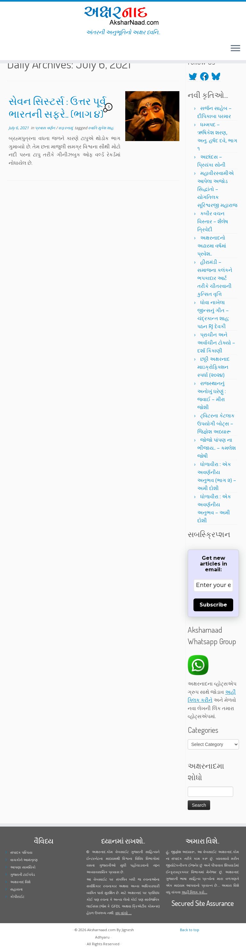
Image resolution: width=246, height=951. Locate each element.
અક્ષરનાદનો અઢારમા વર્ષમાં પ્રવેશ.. (211, 245)
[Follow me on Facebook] (14, 49)
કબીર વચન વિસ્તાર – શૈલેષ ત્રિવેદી (212, 221)
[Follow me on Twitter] (9, 49)
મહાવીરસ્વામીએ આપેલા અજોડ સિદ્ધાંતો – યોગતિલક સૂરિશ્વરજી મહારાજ (217, 189)
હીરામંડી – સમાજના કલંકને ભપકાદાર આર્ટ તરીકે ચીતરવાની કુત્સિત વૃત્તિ (214, 277)
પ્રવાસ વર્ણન (45, 128)
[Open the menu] (235, 48)
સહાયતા (16, 889)
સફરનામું (66, 128)
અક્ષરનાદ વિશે (20, 881)
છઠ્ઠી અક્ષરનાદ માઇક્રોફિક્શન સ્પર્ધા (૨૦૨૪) (213, 366)
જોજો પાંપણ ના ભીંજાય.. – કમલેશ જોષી (216, 447)
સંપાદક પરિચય (21, 852)
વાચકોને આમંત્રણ (24, 859)
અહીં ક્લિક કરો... (194, 892)
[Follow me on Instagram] (18, 49)
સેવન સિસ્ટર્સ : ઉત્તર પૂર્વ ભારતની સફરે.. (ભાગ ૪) (57, 107)
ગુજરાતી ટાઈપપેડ (22, 874)
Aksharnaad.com (101, 929)
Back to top (189, 929)
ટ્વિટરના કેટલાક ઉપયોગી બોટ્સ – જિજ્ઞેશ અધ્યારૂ (215, 423)
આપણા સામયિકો (23, 867)
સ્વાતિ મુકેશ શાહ (101, 128)
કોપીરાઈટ (17, 896)
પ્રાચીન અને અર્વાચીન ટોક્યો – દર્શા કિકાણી (216, 342)
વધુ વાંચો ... (123, 912)
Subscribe (213, 605)
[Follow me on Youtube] (22, 49)
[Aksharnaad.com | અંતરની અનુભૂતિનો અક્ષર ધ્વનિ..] (123, 15)
